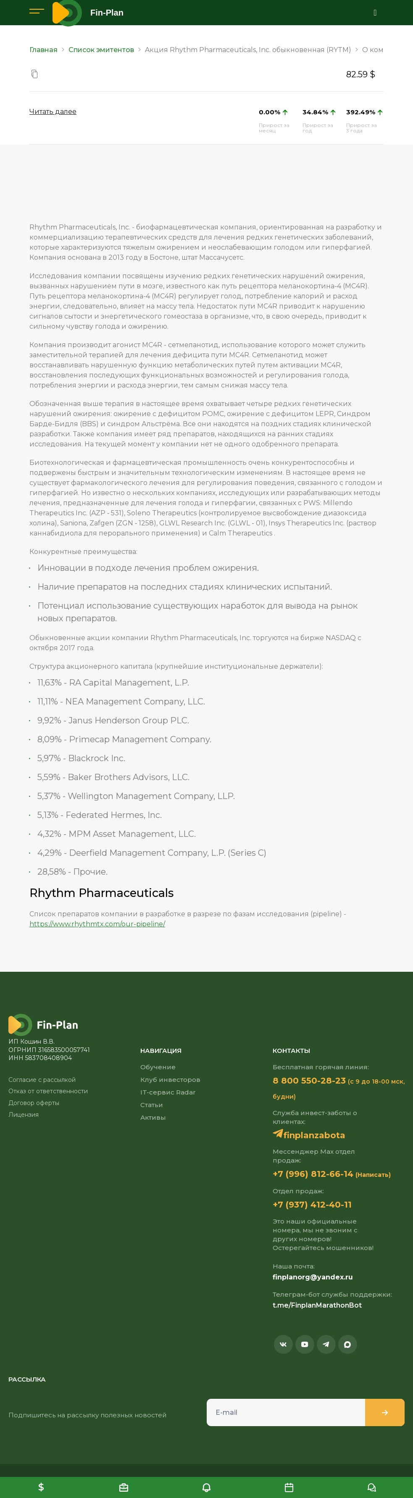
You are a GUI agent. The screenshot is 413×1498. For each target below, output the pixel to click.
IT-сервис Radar (168, 1092)
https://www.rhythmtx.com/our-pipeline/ (97, 924)
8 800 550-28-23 (309, 1081)
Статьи (151, 1105)
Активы (153, 1117)
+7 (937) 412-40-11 (312, 1205)
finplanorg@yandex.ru (313, 1277)
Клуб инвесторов (170, 1080)
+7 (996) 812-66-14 (313, 1174)
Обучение (158, 1067)
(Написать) (373, 1175)
